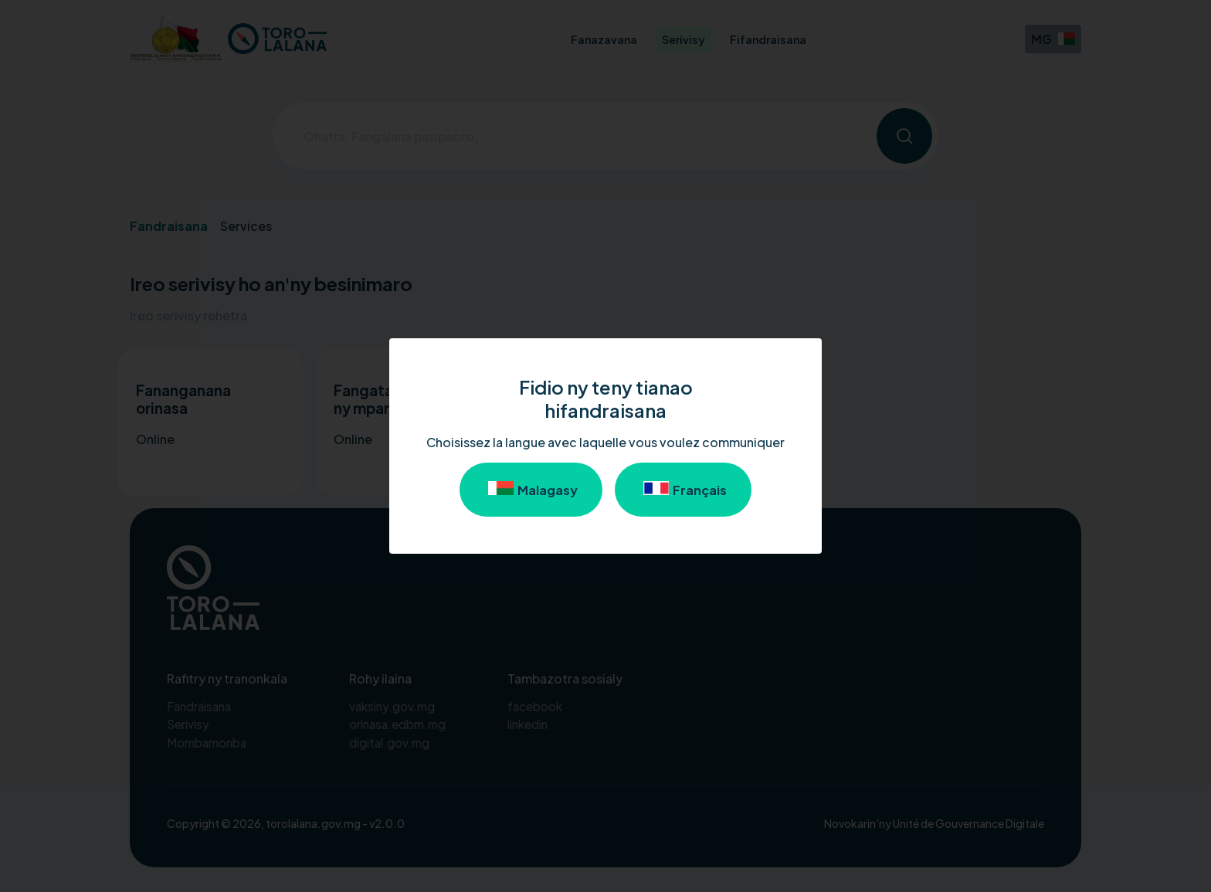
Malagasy (531, 489)
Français (683, 489)
